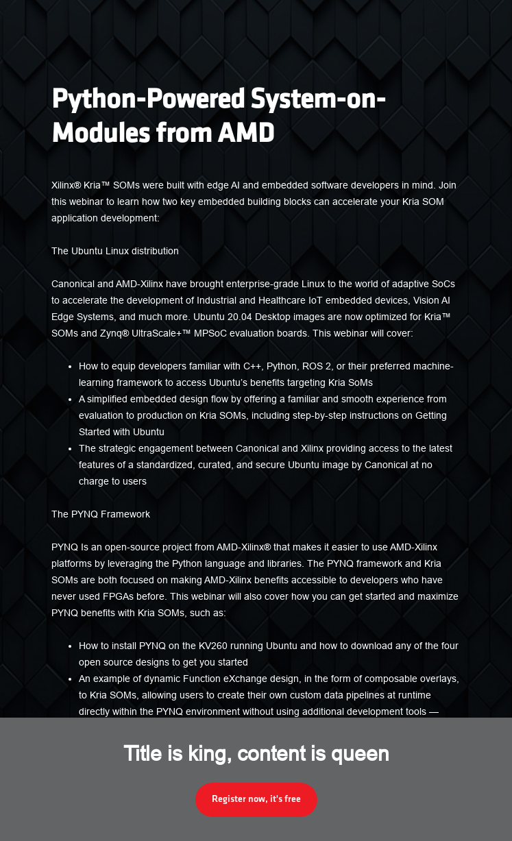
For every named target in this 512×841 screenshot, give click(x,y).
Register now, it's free (256, 799)
